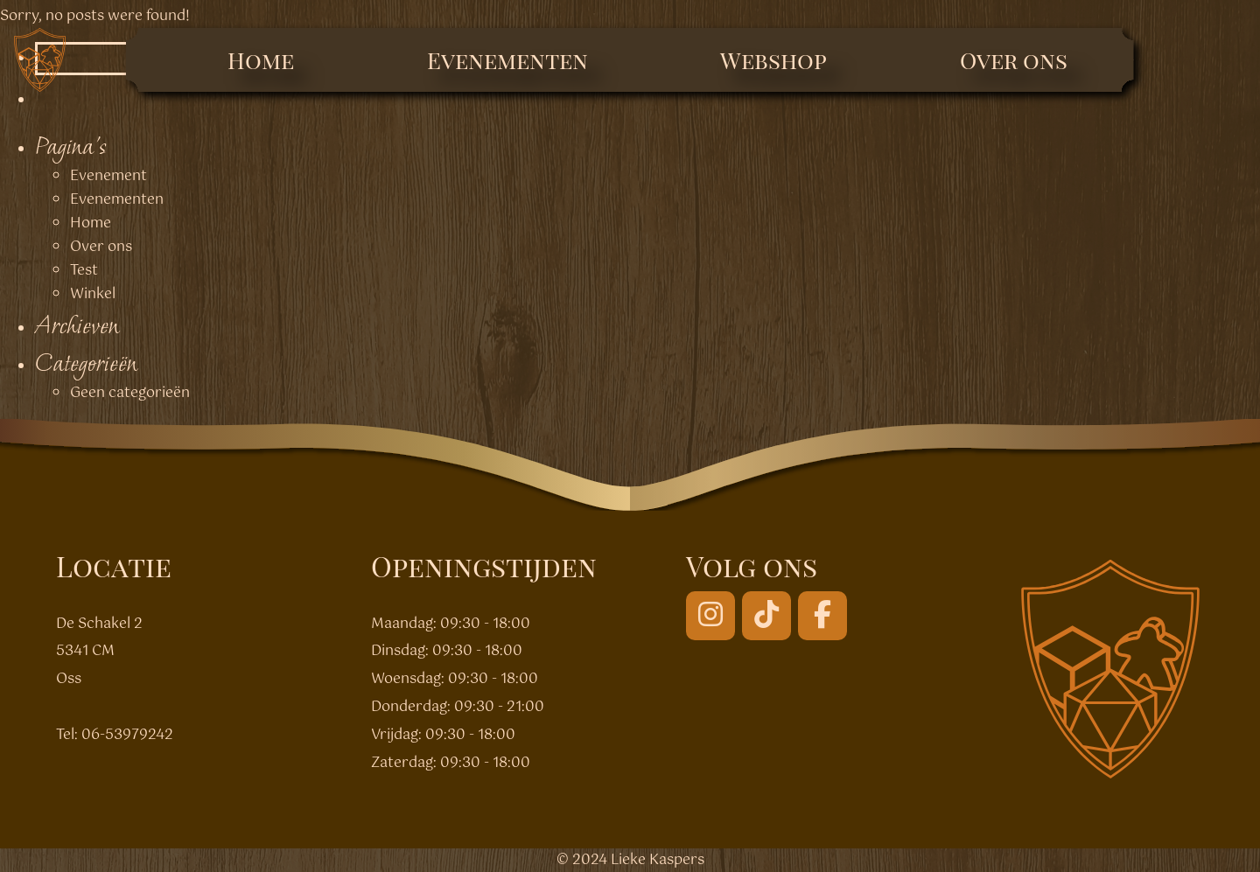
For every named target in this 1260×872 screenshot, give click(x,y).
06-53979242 (127, 735)
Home (261, 60)
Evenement (108, 176)
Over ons (1014, 60)
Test (84, 271)
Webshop (773, 60)
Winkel (93, 294)
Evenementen (507, 60)
